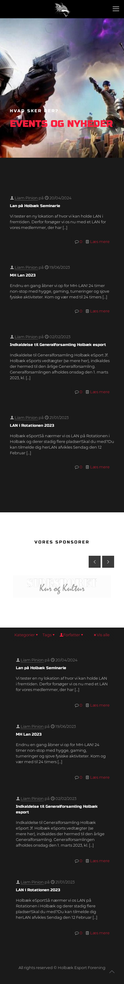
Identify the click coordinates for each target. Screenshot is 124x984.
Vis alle (101, 634)
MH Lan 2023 (23, 275)
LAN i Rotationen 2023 (32, 425)
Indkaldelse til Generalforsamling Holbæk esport (58, 344)
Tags (49, 634)
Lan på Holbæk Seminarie (35, 206)
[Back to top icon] (111, 971)
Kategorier (26, 634)
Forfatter (71, 634)
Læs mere (100, 241)
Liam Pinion (26, 197)
